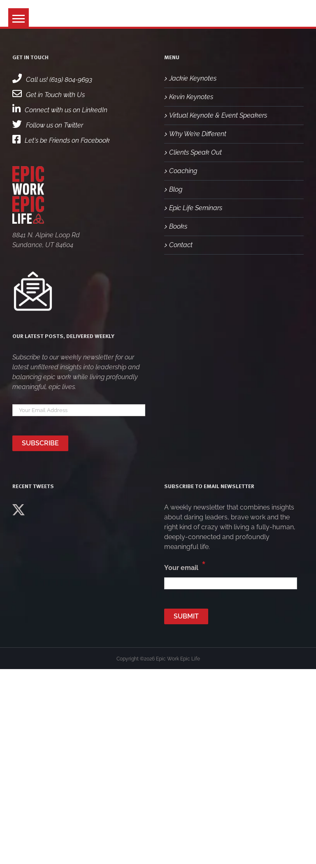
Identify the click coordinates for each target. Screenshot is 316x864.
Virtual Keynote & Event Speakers (218, 115)
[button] (18, 18)
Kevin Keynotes (191, 97)
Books (178, 226)
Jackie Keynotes (192, 78)
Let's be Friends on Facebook (61, 140)
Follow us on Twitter (47, 125)
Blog (175, 189)
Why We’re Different (197, 134)
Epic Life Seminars (195, 208)
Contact (181, 245)
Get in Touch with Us (48, 95)
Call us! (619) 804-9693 (52, 79)
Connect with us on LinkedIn (59, 110)
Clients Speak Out (195, 152)
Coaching (183, 171)
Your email (185, 566)
